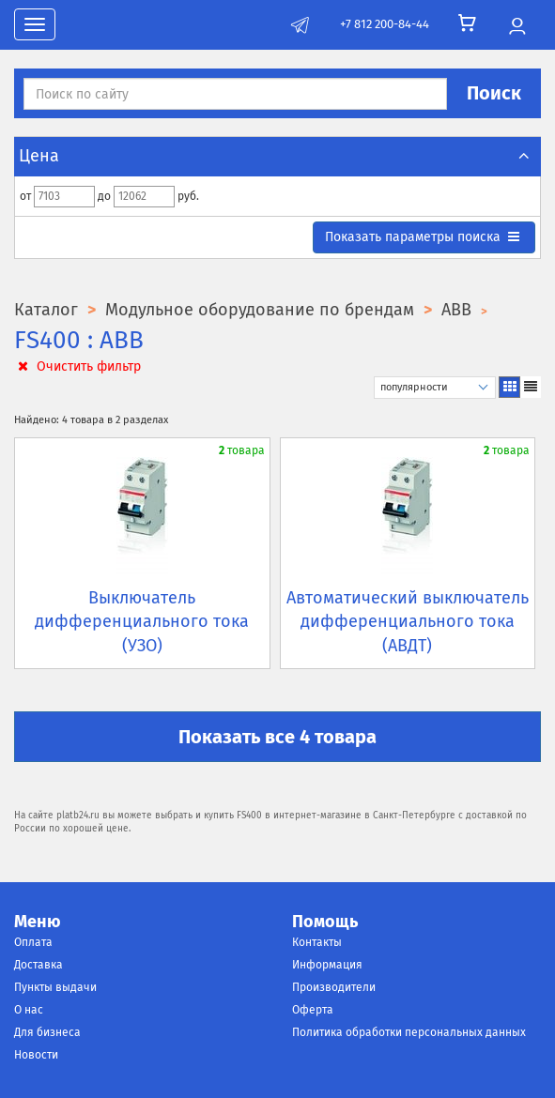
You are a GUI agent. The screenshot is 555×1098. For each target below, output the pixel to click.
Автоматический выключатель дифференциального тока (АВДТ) (407, 621)
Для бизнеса (47, 1032)
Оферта (312, 1009)
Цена (277, 155)
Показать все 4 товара (277, 736)
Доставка (38, 964)
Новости (36, 1054)
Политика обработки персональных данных (409, 1032)
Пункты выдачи (55, 987)
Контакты (317, 942)
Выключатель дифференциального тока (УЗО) (142, 621)
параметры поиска (423, 237)
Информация (327, 964)
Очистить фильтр (77, 366)
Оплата (33, 942)
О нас (28, 1009)
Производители (334, 987)
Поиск (494, 93)
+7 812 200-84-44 (384, 24)
